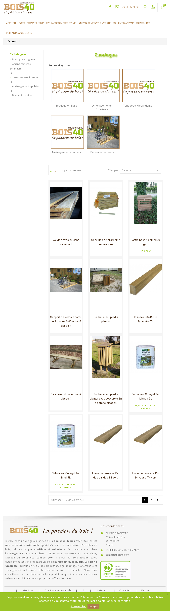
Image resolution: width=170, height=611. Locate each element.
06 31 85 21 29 (130, 7)
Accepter (93, 607)
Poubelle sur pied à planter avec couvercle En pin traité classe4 (106, 399)
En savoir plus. (78, 606)
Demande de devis (22, 95)
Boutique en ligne (22, 59)
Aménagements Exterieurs (20, 66)
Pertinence (141, 170)
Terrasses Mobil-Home (25, 77)
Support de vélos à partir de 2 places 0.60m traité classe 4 (65, 321)
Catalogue (18, 54)
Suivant (158, 500)
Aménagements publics (25, 86)
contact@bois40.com (117, 554)
